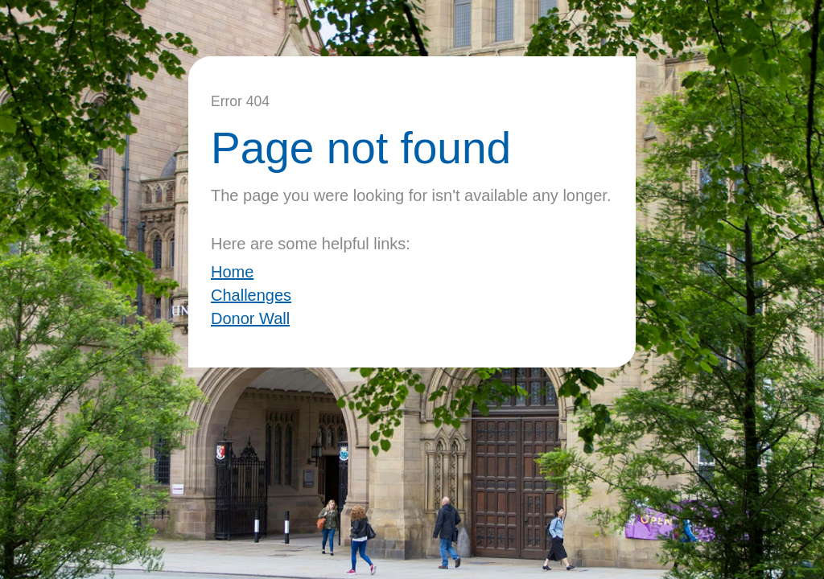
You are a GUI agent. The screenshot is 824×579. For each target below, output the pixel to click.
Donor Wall (250, 318)
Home (232, 272)
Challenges (251, 295)
